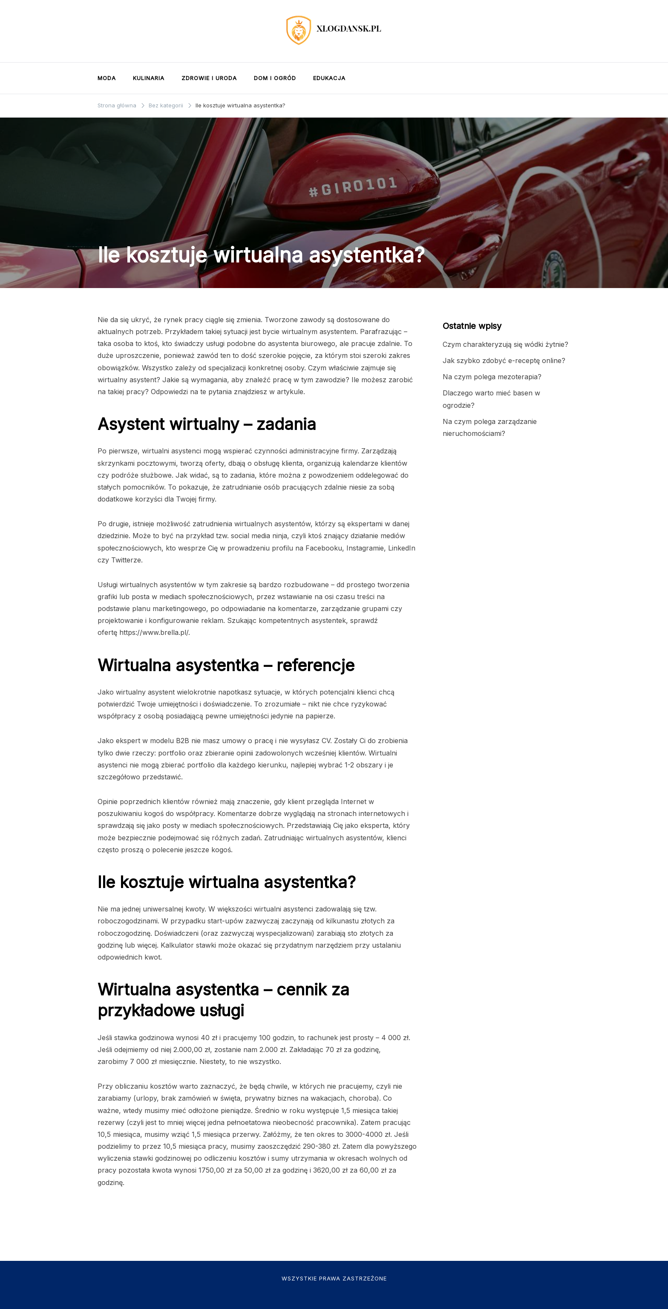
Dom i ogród (275, 78)
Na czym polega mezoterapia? (492, 376)
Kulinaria (148, 78)
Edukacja (329, 78)
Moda (107, 78)
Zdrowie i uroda (209, 78)
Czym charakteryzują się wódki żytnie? (505, 344)
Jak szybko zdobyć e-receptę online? (504, 360)
